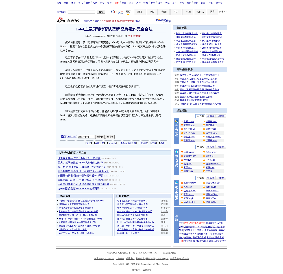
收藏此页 (99, 143)
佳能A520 (210, 160)
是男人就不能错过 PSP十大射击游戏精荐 (80, 162)
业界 (97, 20)
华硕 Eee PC (189, 202)
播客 (184, 69)
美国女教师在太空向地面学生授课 (196, 96)
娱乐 (81, 3)
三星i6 (209, 171)
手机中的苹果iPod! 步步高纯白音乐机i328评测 (83, 184)
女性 (153, 3)
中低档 (200, 116)
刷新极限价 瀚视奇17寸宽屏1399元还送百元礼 (83, 171)
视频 (124, 3)
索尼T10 (210, 156)
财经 (88, 3)
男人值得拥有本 (200, 234)
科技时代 (88, 20)
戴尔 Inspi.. (189, 198)
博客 (109, 3)
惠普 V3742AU (213, 183)
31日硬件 (188, 230)
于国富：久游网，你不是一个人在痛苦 (198, 78)
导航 (210, 3)
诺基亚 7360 (211, 121)
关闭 (162, 143)
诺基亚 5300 (189, 136)
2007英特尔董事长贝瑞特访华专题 (117, 20)
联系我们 (130, 258)
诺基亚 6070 (211, 133)
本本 (181, 234)
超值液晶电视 (199, 237)
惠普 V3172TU (190, 183)
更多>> (223, 11)
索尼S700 (210, 167)
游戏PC (221, 230)
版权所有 (147, 269)
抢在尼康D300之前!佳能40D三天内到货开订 (82, 167)
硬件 (181, 230)
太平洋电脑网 (134, 36)
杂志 (177, 104)
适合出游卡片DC (192, 226)
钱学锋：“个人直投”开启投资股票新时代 (199, 75)
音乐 (164, 11)
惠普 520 (188, 187)
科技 (102, 3)
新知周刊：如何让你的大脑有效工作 (197, 86)
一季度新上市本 (215, 234)
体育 (73, 3)
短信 (189, 3)
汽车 (131, 3)
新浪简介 (98, 258)
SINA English (162, 258)
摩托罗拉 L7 (211, 125)
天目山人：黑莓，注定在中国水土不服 (198, 82)
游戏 (145, 3)
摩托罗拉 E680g (213, 136)
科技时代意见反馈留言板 (118, 252)
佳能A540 (188, 171)
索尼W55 (188, 167)
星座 (174, 3)
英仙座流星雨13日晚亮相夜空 (194, 100)
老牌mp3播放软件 (217, 241)
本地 (188, 11)
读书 (160, 3)
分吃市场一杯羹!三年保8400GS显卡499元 (81, 180)
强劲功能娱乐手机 (214, 223)
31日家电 (188, 237)
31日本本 (188, 234)
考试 (167, 3)
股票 (95, 3)
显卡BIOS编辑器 (201, 241)
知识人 (200, 11)
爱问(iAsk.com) (69, 136)
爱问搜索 (61, 11)
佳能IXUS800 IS (213, 163)
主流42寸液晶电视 (215, 237)
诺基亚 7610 (189, 133)
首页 (59, 3)
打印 (153, 143)
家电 (181, 237)
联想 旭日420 (212, 194)
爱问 (196, 3)
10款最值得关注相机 (210, 226)
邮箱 (203, 3)
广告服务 (120, 258)
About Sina (109, 258)
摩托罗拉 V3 (189, 129)
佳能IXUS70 (189, 152)
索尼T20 (187, 160)
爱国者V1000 (190, 156)
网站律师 (150, 258)
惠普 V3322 (189, 194)
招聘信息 (140, 258)
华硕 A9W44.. (212, 190)
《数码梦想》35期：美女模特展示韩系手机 (200, 104)
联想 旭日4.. (211, 187)
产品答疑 (184, 258)
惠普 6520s (211, 202)
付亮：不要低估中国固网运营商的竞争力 (199, 89)
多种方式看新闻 (128, 143)
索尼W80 (188, 163)
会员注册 (174, 258)
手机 (181, 223)
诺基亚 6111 (211, 140)
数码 (181, 226)
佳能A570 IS (211, 152)
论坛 (88, 143)
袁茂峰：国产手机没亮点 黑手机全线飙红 (199, 93)
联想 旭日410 (190, 190)
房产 (138, 3)
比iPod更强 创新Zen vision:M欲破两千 (78, 188)
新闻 (66, 3)
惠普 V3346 (211, 198)
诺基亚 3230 (189, 125)
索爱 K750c (189, 121)
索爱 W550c (211, 129)
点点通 (144, 143)
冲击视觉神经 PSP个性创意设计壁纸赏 (79, 158)
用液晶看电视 (210, 230)
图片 (176, 11)
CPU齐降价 (198, 230)
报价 (222, 226)
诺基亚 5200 (189, 140)
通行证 (219, 3)
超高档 (221, 116)
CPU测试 (188, 241)
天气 (182, 3)
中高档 (210, 116)
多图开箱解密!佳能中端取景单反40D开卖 (80, 175)
